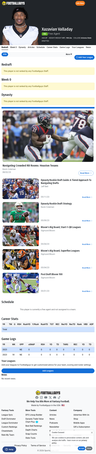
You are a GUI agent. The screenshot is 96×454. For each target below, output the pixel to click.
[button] (69, 54)
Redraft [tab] (5, 47)
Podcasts (54, 423)
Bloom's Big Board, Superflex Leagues (60, 250)
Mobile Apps (79, 423)
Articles (53, 415)
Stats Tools (31, 438)
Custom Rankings (9, 427)
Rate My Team (8, 435)
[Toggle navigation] (91, 3)
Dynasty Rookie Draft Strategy (56, 203)
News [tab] (88, 47)
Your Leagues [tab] (78, 47)
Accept (81, 448)
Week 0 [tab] (13, 47)
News (52, 419)
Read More (86, 173)
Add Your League (84, 57)
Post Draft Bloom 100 (51, 274)
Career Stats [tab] (52, 47)
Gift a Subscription (82, 427)
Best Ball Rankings (34, 426)
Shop (76, 419)
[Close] (91, 432)
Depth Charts (31, 430)
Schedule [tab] (40, 47)
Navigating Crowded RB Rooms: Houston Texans (30, 165)
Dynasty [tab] (22, 47)
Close (89, 448)
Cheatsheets (7, 431)
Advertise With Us (81, 415)
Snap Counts (31, 434)
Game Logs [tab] (65, 47)
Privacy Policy (20, 445)
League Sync (7, 415)
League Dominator (10, 423)
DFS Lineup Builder (34, 415)
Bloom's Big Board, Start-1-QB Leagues (61, 227)
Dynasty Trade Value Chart (35, 420)
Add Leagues (48, 370)
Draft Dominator (9, 419)
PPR (4, 54)
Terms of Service (38, 445)
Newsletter (54, 427)
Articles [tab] (31, 47)
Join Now (80, 3)
